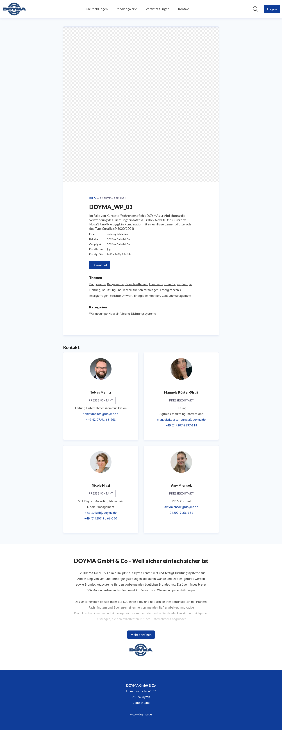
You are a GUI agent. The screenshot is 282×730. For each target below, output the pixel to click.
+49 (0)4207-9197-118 (181, 425)
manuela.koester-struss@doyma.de (181, 419)
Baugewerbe (97, 284)
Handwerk (156, 284)
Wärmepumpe (98, 313)
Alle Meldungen (96, 9)
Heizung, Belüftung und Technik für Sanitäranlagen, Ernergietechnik (135, 290)
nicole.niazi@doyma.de (101, 512)
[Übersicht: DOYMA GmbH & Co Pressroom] (14, 9)
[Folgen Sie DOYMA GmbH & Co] (272, 9)
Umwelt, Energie (133, 296)
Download (99, 265)
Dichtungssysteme (143, 313)
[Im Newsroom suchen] (255, 9)
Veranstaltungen (157, 9)
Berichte (115, 296)
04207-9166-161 (181, 512)
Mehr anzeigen (141, 635)
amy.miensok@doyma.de (181, 507)
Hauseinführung (119, 313)
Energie (186, 284)
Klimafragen (172, 284)
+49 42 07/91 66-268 (101, 419)
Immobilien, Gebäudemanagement (168, 296)
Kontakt (184, 9)
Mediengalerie (126, 9)
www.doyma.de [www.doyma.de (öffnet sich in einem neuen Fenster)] (141, 714)
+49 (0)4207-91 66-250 (100, 518)
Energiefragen (98, 296)
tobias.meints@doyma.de (100, 414)
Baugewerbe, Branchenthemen (127, 284)
